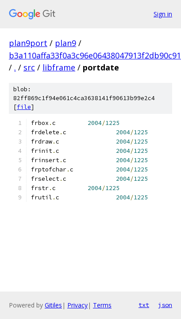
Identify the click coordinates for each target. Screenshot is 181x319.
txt (144, 305)
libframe (58, 67)
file (24, 107)
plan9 (65, 43)
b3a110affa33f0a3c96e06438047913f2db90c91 (95, 55)
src (29, 67)
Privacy (77, 305)
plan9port (28, 43)
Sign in (163, 14)
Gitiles (53, 305)
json (165, 305)
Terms (102, 305)
